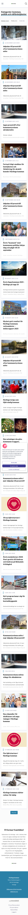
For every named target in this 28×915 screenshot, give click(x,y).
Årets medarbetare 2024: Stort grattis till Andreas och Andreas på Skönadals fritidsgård (13, 560)
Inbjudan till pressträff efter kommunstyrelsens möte (12, 48)
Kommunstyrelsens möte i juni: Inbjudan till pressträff (14, 479)
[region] (14, 457)
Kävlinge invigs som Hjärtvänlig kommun (11, 401)
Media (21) (14, 21)
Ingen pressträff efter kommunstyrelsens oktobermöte (11, 127)
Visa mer (14, 812)
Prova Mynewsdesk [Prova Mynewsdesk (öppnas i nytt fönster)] (14, 905)
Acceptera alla (14, 466)
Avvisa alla (14, 462)
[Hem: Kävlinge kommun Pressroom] (13, 3)
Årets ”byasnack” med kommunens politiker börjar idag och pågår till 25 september (14, 246)
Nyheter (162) (5, 21)
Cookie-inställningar (14, 469)
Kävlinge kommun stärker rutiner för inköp (13, 793)
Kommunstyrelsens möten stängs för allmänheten (13, 676)
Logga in (14, 912)
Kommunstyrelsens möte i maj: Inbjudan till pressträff (14, 636)
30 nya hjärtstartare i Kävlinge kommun (11, 519)
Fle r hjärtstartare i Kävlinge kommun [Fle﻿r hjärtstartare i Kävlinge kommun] (10, 754)
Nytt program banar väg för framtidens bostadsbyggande (14, 598)
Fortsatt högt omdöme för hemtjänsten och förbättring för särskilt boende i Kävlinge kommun (13, 168)
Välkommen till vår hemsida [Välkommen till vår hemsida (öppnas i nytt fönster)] (14, 889)
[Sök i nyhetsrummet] (26, 3)
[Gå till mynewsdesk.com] (14, 901)
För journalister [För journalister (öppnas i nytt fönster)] (14, 907)
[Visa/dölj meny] (2, 3)
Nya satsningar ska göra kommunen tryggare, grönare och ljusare (12, 441)
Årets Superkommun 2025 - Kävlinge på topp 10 (13, 283)
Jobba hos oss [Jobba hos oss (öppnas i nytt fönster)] (14, 891)
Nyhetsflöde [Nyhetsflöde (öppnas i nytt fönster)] (14, 910)
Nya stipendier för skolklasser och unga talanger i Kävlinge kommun (11, 717)
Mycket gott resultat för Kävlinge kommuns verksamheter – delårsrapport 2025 (13, 325)
